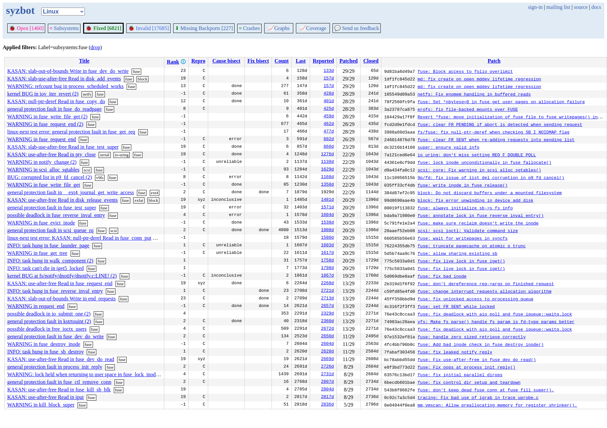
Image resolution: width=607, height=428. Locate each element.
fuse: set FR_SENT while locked (456, 306)
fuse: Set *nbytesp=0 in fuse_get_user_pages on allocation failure (501, 102)
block (142, 78)
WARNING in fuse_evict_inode (41, 223)
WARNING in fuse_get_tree (37, 253)
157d (329, 79)
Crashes (249, 28)
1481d (327, 200)
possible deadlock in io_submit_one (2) (48, 314)
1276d (327, 155)
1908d (327, 230)
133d (329, 71)
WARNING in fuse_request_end (41, 139)
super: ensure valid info (448, 147)
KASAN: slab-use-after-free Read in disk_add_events (64, 78)
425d (329, 109)
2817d (327, 397)
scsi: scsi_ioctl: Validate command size (468, 230)
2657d (327, 306)
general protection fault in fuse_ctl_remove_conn (59, 382)
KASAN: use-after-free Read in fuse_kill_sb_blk (59, 389)
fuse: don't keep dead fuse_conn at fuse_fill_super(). (486, 390)
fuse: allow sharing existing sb (457, 253)
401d (329, 102)
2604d (327, 344)
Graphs (279, 28)
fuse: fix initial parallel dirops (460, 375)
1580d (327, 238)
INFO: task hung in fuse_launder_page (48, 245)
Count (281, 61)
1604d (327, 215)
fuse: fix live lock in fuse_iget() (461, 261)
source (581, 7)
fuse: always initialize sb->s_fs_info (465, 208)
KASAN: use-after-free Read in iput (45, 397)
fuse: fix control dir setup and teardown (469, 382)
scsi (87, 170)
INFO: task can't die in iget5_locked (45, 268)
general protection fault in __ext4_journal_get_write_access (70, 192)
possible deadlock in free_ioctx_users (46, 329)
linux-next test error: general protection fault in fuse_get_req (71, 132)
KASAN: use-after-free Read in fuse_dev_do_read (60, 359)
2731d (327, 375)
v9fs (99, 177)
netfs (87, 94)
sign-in (535, 7)
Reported (323, 61)
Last (300, 61)
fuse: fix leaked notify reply (455, 352)
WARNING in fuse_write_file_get (43, 185)
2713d (327, 299)
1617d (327, 253)
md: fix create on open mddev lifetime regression (479, 79)
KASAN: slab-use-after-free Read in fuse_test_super (62, 147)
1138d (327, 162)
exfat (139, 200)
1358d (327, 185)
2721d (327, 291)
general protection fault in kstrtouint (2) (49, 321)
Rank (173, 62)
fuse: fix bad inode (442, 276)
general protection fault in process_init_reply (54, 367)
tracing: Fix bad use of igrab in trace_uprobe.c (478, 397)
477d (329, 132)
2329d (327, 314)
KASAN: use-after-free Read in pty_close (51, 154)
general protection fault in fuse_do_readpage (54, 109)
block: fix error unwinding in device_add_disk (475, 200)
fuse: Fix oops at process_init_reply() (466, 367)
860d (329, 147)
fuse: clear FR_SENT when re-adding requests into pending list (496, 139)
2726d (327, 367)
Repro (198, 61)
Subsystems (64, 28)
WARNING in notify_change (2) (42, 162)
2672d (327, 329)
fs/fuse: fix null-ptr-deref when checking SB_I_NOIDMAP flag (493, 132)
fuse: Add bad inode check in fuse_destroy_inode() (481, 344)
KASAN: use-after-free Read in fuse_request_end (59, 283)
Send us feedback (356, 28)
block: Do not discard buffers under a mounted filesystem (490, 193)
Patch (494, 61)
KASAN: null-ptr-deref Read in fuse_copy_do (56, 101)
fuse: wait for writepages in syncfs (463, 238)
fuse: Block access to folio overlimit (465, 71)
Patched (348, 61)
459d (329, 117)
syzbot (20, 10)
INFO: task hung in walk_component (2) (50, 260)
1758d (327, 261)
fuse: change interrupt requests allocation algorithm (485, 291)
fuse (136, 71)
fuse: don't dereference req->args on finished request (486, 284)
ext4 (154, 192)
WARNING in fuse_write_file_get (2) (47, 116)
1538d (327, 223)
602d (329, 139)
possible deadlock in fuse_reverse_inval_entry (56, 215)
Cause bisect (226, 61)
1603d (327, 246)
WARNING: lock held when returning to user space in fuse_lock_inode (82, 374)
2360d (327, 321)
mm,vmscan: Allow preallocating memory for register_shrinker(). (497, 405)
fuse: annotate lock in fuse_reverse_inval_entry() (481, 215)
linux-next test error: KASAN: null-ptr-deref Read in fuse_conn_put (79, 238)
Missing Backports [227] (204, 28)
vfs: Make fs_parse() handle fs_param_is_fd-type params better (496, 321)
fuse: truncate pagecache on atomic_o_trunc (472, 246)
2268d (327, 284)
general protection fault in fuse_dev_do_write (55, 336)
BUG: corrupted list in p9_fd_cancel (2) (49, 177)
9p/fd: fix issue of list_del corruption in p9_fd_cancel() (491, 177)
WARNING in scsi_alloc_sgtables (43, 169)
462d (329, 124)
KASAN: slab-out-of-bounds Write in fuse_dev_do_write (68, 71)
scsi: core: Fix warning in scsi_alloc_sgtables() (479, 170)
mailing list (558, 7)
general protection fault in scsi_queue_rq (50, 230)
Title (84, 61)
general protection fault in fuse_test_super (51, 207)
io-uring (122, 154)
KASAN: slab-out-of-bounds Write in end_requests (61, 298)
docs (596, 7)
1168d (327, 177)
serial (104, 154)
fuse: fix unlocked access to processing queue (475, 299)
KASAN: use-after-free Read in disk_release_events (62, 200)
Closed (370, 61)
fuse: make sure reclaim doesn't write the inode (478, 223)
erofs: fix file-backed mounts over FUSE (468, 109)
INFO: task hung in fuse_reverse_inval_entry (55, 291)
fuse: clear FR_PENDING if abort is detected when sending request (500, 124)
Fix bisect (258, 61)
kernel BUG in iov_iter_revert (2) (43, 94)
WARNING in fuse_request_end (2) (45, 124)
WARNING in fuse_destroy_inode (43, 344)
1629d (327, 170)
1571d (327, 208)
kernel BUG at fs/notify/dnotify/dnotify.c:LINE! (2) (62, 276)
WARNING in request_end (35, 306)
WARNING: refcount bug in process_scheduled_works (65, 86)
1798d (327, 268)
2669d (327, 359)
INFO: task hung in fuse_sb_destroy (45, 351)
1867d (327, 276)
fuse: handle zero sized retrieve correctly (472, 337)
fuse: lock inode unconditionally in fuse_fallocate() (485, 162)
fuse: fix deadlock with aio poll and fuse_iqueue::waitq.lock (495, 314)
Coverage (313, 28)
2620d (327, 352)
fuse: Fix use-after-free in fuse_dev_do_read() (477, 359)
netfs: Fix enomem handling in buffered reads (474, 94)
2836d (327, 405)
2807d (327, 382)
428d (329, 94)
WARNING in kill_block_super (41, 405)
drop (95, 47)
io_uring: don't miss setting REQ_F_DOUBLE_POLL (477, 155)
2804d (327, 390)
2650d (327, 337)
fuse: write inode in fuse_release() (463, 185)
